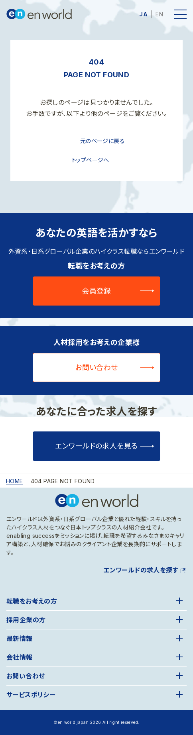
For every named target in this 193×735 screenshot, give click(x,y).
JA (143, 14)
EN (159, 14)
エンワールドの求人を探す (140, 570)
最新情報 (19, 639)
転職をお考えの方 (31, 601)
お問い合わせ (96, 367)
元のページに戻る (102, 140)
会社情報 (19, 657)
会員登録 (96, 291)
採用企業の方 (25, 620)
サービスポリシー (30, 695)
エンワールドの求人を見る (96, 446)
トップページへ (90, 160)
